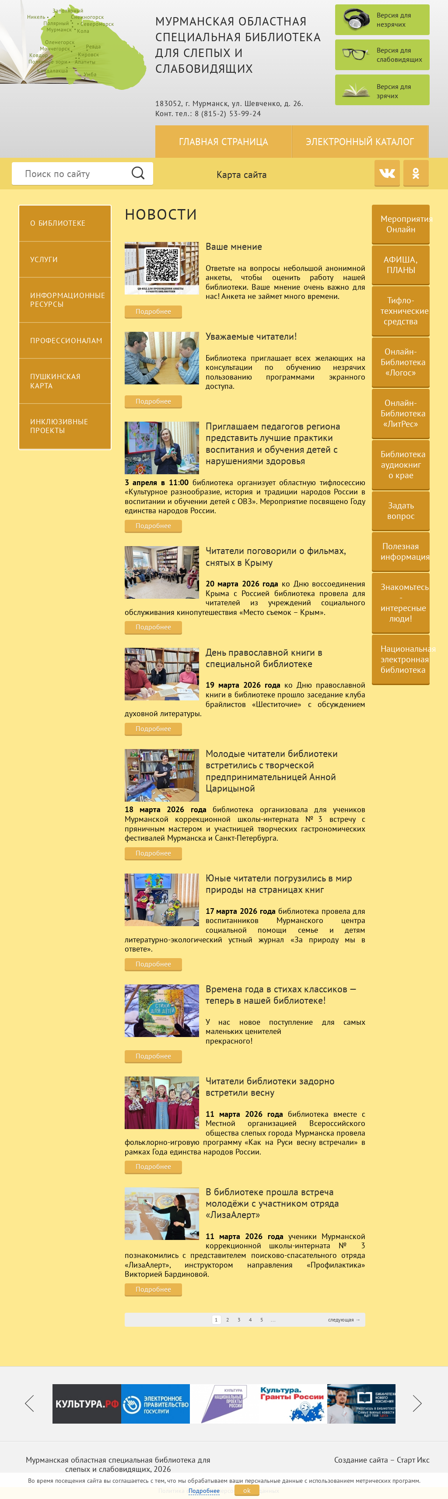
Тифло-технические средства (405, 311)
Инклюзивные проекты (59, 426)
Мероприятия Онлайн (405, 224)
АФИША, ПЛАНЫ (401, 265)
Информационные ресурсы (67, 300)
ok (247, 1490)
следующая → (344, 1319)
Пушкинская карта (55, 381)
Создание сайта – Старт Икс (382, 1460)
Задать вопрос (401, 511)
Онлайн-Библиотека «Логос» (403, 362)
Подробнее (153, 311)
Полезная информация (405, 551)
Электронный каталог (360, 141)
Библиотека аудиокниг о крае (403, 464)
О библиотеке (58, 223)
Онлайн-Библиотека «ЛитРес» (403, 413)
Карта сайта (242, 174)
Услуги (44, 259)
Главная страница (223, 141)
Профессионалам (66, 340)
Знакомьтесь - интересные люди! (405, 602)
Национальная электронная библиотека (405, 659)
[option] (86, 1403)
